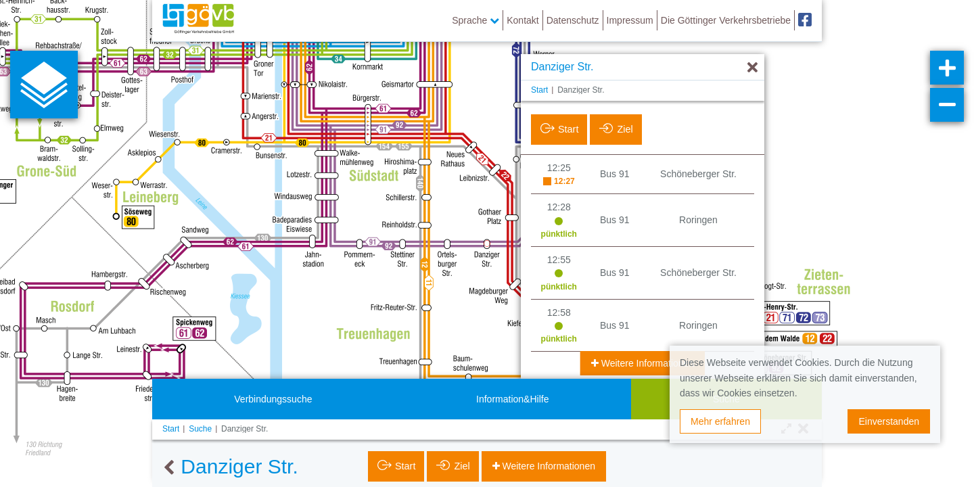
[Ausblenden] (752, 68)
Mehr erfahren (720, 421)
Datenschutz (573, 20)
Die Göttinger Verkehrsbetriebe (726, 20)
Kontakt (522, 20)
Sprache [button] (475, 20)
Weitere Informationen (646, 363)
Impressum (630, 20)
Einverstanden (888, 421)
